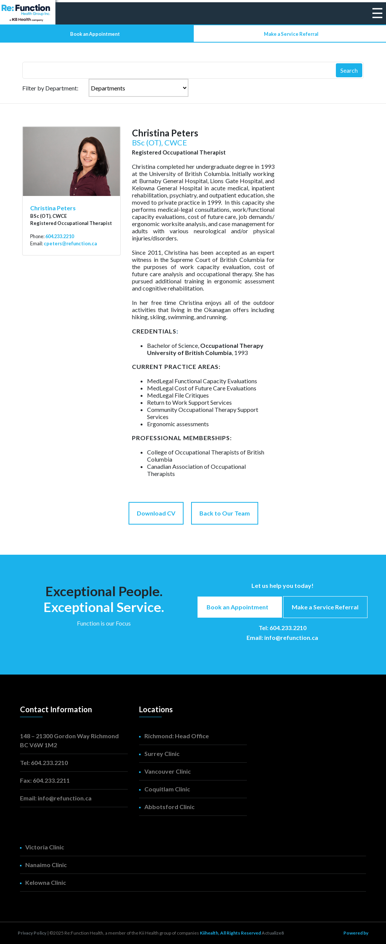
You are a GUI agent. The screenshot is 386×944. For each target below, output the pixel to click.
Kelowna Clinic (45, 882)
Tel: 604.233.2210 (282, 627)
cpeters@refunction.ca (70, 243)
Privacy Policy (32, 933)
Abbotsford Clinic (169, 806)
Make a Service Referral (291, 34)
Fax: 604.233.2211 (45, 780)
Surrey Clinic (161, 753)
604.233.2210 (59, 236)
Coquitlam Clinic (167, 789)
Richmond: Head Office (176, 735)
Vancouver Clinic (167, 771)
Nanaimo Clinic (46, 864)
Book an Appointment (95, 34)
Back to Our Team (224, 513)
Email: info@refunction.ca (282, 637)
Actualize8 (273, 933)
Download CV (156, 513)
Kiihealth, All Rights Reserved (231, 933)
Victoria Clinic (44, 847)
